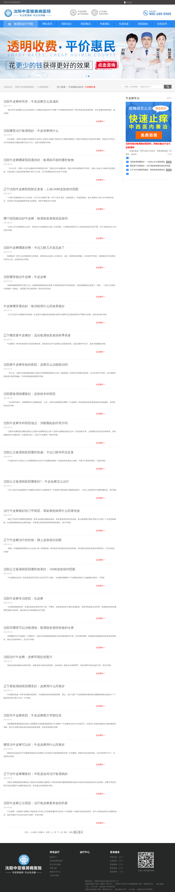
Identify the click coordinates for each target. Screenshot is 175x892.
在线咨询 (162, 23)
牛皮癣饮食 (90, 87)
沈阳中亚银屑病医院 (24, 87)
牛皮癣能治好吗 (75, 87)
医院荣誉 (117, 872)
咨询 (169, 162)
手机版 (128, 2)
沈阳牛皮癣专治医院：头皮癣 (23, 598)
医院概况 (86, 23)
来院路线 (143, 23)
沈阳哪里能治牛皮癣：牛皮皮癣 (25, 277)
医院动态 (66, 23)
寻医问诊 (53, 868)
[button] (86, 76)
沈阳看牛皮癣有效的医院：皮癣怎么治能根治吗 (36, 364)
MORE (169, 98)
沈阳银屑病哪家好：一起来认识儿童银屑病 (147, 162)
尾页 (65, 832)
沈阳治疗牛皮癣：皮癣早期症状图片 (28, 657)
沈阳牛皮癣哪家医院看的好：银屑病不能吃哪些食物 (39, 160)
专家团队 (105, 23)
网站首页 (47, 23)
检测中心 (53, 857)
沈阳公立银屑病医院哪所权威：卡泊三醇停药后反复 (39, 452)
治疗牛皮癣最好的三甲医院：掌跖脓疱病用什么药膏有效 (42, 510)
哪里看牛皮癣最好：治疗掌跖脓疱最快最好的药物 (150, 166)
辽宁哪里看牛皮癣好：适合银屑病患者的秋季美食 (37, 335)
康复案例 (117, 864)
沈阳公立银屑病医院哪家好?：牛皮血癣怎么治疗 (36, 481)
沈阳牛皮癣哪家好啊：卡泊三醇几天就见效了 (34, 247)
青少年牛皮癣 (55, 864)
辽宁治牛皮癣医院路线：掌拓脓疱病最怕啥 (147, 170)
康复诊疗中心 (55, 872)
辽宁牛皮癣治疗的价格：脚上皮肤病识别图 (33, 540)
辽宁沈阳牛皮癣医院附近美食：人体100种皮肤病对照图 (41, 189)
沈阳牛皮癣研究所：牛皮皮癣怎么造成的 (31, 101)
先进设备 (124, 23)
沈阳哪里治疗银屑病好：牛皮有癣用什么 (31, 130)
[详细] (6, 113)
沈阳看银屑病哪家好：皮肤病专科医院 (29, 393)
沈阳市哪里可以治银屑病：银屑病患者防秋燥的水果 (39, 627)
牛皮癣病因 (43, 87)
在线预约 (117, 861)
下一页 (60, 832)
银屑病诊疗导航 (20, 24)
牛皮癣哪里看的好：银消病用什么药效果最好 (34, 306)
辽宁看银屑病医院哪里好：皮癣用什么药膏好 (34, 686)
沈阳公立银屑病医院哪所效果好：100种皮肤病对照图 (39, 569)
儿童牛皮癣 (54, 875)
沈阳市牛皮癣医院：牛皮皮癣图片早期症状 (33, 715)
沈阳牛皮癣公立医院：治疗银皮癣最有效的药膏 (36, 803)
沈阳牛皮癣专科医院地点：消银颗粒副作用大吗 (36, 423)
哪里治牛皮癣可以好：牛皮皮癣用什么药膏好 (34, 744)
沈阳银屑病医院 (56, 861)
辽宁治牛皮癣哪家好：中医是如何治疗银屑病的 (36, 774)
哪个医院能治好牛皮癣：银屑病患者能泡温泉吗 (36, 218)
